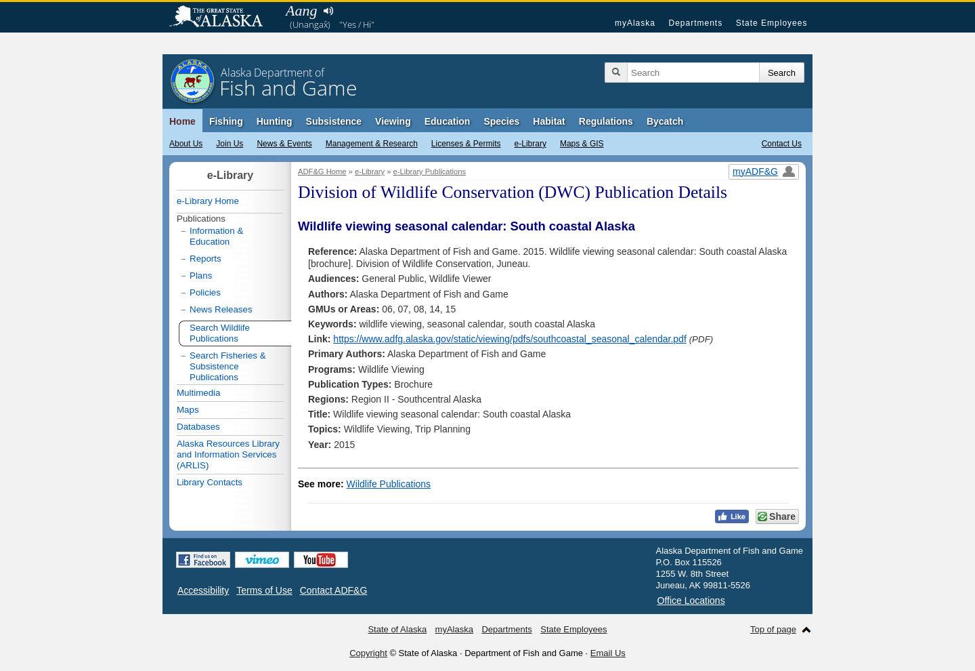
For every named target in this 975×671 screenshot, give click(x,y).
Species (501, 121)
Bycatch (665, 121)
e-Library (530, 143)
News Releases (221, 309)
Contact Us (782, 143)
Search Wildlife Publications (220, 333)
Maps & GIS (582, 143)
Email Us (608, 653)
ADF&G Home (322, 171)
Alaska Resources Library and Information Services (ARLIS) (228, 454)
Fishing (226, 121)
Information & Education (216, 236)
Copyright (368, 653)
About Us (185, 143)
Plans (201, 275)
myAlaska (635, 23)
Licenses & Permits (466, 143)
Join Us (229, 143)
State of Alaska (222, 17)
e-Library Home (208, 201)
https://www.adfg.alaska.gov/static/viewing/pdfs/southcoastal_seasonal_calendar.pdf (509, 338)
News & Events (284, 143)
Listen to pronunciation (328, 11)
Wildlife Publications (389, 484)
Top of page (773, 629)
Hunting (274, 121)
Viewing (393, 121)
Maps (188, 410)
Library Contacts (209, 482)
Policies (205, 292)
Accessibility (203, 590)
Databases (198, 427)
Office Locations (691, 600)
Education (448, 121)
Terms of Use (264, 590)
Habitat (549, 121)
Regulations (606, 121)
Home (182, 121)
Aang (301, 10)
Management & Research (372, 143)
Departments (695, 23)
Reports (205, 258)
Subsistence (334, 121)
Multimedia (198, 393)
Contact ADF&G (334, 590)
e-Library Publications (430, 171)
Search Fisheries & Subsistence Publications (228, 366)
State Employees (772, 23)
